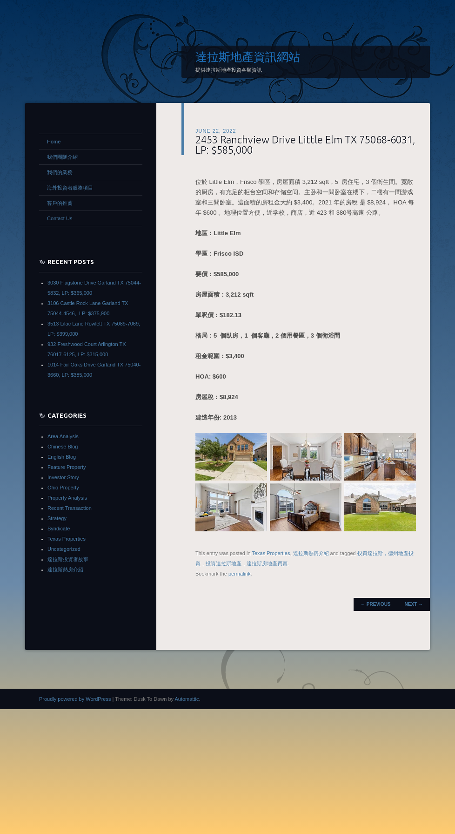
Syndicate (58, 528)
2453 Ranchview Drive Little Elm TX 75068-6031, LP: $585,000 (305, 145)
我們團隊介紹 (62, 157)
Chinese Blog (62, 446)
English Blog (61, 457)
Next (414, 604)
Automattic (186, 699)
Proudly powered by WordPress (75, 699)
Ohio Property (63, 487)
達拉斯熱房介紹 (311, 553)
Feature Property (66, 467)
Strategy (57, 518)
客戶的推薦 (60, 203)
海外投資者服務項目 (70, 187)
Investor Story (63, 477)
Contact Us (59, 218)
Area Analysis (63, 436)
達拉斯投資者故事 (67, 559)
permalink (239, 573)
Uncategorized (63, 549)
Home (53, 141)
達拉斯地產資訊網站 (247, 56)
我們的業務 (60, 172)
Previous (375, 604)
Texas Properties (271, 553)
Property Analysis (67, 498)
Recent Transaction (69, 508)
